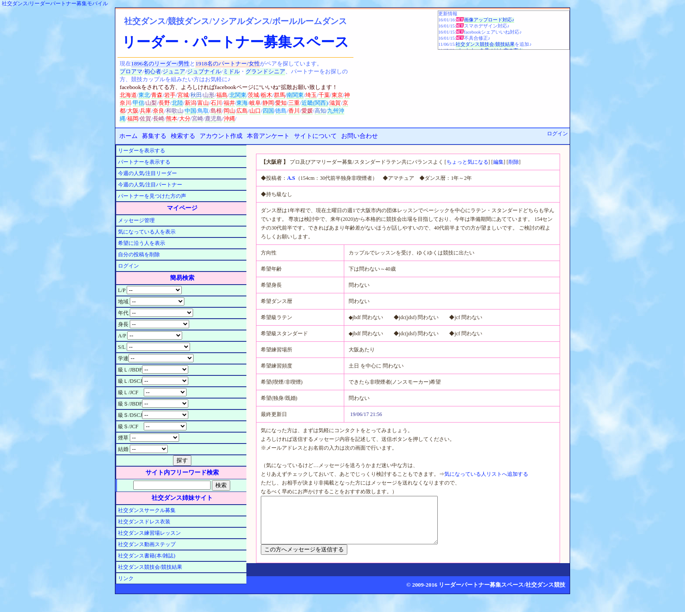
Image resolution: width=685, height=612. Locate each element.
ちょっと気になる (467, 162)
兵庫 (145, 110)
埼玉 (311, 95)
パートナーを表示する (144, 162)
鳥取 (203, 110)
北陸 (177, 103)
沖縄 (229, 118)
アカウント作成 (221, 136)
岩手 (170, 95)
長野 (164, 103)
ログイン (557, 134)
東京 (337, 95)
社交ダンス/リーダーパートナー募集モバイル (55, 3)
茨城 (253, 95)
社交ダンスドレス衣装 (144, 522)
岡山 (229, 110)
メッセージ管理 (136, 220)
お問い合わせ (359, 136)
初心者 (152, 71)
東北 (144, 95)
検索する (183, 136)
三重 (294, 103)
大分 (184, 118)
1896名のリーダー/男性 (160, 63)
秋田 (196, 95)
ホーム (128, 136)
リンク (126, 578)
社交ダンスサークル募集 (147, 510)
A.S (291, 178)
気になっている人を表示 (147, 232)
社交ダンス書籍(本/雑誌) (146, 556)
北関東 (237, 95)
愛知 (281, 103)
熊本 (171, 118)
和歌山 (174, 110)
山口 (255, 110)
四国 (268, 110)
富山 (203, 103)
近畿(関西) (314, 103)
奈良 (158, 110)
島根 (216, 110)
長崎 (158, 118)
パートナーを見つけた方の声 (152, 196)
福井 (229, 103)
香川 (294, 110)
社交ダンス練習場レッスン (149, 533)
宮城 (183, 95)
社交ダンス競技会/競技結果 (485, 44)
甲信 (138, 103)
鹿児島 (213, 118)
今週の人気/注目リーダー (147, 173)
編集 (498, 162)
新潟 (190, 103)
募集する (154, 136)
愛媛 (307, 110)
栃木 (266, 95)
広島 (242, 110)
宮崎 (197, 118)
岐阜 (255, 103)
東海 (242, 103)
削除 (514, 162)
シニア (276, 71)
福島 (222, 95)
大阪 (132, 110)
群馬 (279, 95)
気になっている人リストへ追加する (486, 474)
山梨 (151, 103)
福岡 (132, 118)
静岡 (268, 103)
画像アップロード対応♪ (489, 19)
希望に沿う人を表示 (141, 243)
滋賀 (335, 103)
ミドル (231, 71)
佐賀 (145, 118)
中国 (190, 110)
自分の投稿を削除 (139, 254)
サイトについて (315, 136)
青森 (157, 95)
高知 (320, 110)
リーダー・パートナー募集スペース (235, 42)
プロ (125, 71)
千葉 (324, 95)
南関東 (295, 95)
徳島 (281, 110)
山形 (208, 95)
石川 (216, 103)
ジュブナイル (204, 71)
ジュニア (174, 71)
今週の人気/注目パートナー (150, 185)
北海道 (128, 95)
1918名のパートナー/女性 (227, 63)
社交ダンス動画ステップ (147, 544)
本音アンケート (268, 136)
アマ (136, 71)
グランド (257, 71)
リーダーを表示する (141, 151)
